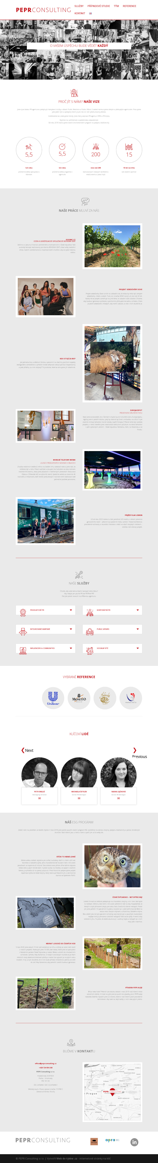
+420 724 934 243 (45, 1068)
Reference (129, 6)
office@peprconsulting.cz (45, 1063)
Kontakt (80, 13)
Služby (79, 6)
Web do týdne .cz (66, 1158)
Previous (134, 750)
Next (26, 750)
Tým (116, 6)
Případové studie (98, 6)
